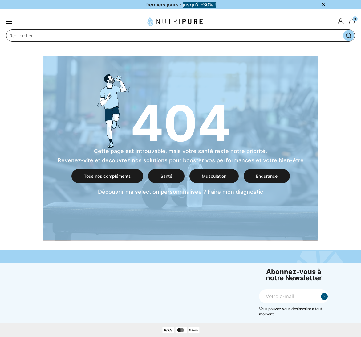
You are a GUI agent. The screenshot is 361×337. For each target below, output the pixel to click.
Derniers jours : (180, 5)
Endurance (267, 176)
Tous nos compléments (107, 176)
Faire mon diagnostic (235, 192)
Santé (166, 176)
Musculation (214, 176)
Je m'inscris (324, 296)
